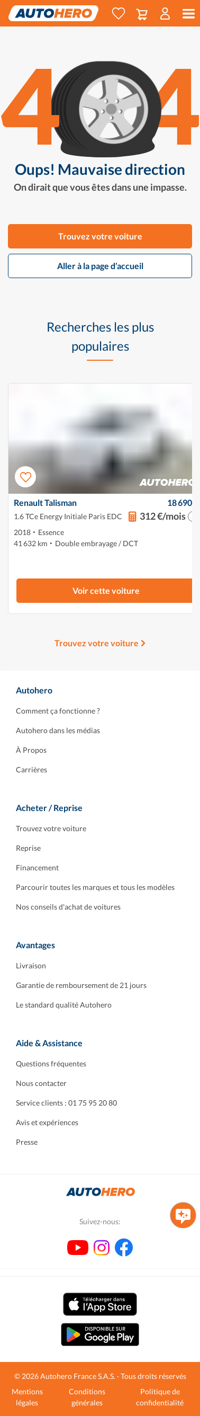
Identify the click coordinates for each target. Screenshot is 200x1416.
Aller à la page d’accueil (100, 266)
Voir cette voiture (106, 590)
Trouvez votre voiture (100, 236)
